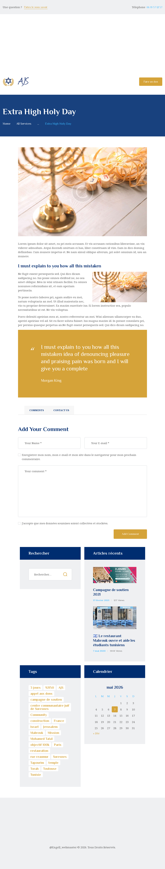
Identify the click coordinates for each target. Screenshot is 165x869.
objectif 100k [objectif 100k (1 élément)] (39, 745)
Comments (36, 410)
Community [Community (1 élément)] (38, 715)
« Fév (96, 733)
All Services (23, 123)
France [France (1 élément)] (59, 721)
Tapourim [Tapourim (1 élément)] (37, 763)
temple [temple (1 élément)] (53, 763)
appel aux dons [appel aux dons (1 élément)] (41, 693)
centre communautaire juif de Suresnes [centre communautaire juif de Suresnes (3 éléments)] (49, 707)
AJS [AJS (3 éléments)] (60, 687)
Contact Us (61, 410)
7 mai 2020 (99, 650)
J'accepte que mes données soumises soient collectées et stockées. (65, 523)
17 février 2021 (101, 600)
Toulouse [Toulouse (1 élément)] (49, 768)
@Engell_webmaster (63, 847)
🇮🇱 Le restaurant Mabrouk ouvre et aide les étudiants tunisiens (114, 640)
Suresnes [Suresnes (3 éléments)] (60, 757)
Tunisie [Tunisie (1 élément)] (35, 774)
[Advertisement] (82, 41)
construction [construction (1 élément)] (39, 721)
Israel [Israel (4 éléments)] (34, 727)
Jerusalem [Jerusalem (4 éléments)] (50, 727)
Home (6, 123)
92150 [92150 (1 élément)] (49, 687)
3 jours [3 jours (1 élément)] (35, 687)
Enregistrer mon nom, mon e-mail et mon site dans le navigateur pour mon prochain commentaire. (79, 457)
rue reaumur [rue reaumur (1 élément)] (39, 757)
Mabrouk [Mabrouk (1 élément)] (36, 733)
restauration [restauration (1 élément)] (39, 751)
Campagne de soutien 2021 (111, 592)
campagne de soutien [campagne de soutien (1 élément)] (46, 699)
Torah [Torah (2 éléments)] (34, 768)
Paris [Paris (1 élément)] (57, 745)
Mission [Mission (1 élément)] (53, 733)
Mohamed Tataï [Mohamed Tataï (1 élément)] (41, 739)
